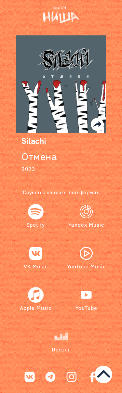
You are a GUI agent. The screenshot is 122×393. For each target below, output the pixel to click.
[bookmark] (61, 14)
